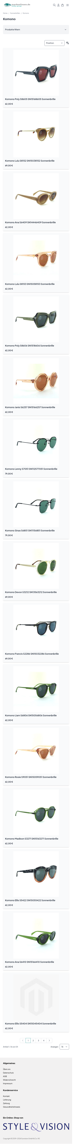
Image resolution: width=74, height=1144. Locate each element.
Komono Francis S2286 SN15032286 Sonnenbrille (32, 653)
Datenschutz (8, 1073)
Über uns (6, 1069)
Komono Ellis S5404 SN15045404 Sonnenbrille (30, 1023)
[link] (23, 1040)
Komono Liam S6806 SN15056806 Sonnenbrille (31, 715)
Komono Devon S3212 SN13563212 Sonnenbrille (31, 592)
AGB (5, 1076)
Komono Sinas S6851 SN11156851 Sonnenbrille (30, 530)
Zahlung (6, 1103)
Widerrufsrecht (9, 1080)
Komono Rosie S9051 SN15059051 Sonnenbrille (31, 776)
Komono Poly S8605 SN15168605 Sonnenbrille (30, 99)
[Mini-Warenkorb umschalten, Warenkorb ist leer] (62, 5)
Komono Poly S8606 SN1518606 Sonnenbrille (29, 345)
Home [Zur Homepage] (5, 13)
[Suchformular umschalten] (54, 5)
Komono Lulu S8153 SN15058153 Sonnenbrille (29, 283)
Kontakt (6, 1096)
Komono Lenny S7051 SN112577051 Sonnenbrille (31, 468)
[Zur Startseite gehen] (16, 5)
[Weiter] (49, 1040)
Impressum (7, 1083)
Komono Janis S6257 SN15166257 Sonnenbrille (30, 407)
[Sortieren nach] (54, 43)
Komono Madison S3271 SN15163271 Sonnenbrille (31, 838)
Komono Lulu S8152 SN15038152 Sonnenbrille (29, 160)
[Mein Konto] (58, 5)
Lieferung (7, 1100)
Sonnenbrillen (15, 13)
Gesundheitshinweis (11, 1107)
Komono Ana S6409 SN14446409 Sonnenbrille (30, 222)
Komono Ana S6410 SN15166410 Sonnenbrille (29, 961)
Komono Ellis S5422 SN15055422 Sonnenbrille (30, 900)
